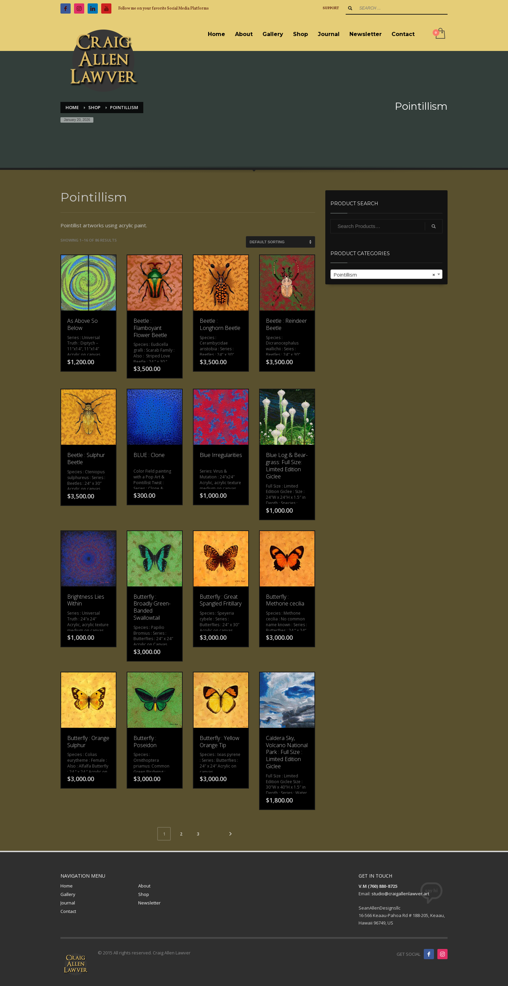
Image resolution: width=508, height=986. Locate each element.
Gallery (67, 894)
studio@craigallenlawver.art (400, 894)
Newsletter (149, 903)
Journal (67, 903)
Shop (143, 894)
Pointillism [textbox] (384, 274)
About (144, 886)
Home (66, 886)
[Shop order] (280, 242)
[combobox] (386, 274)
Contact (68, 911)
